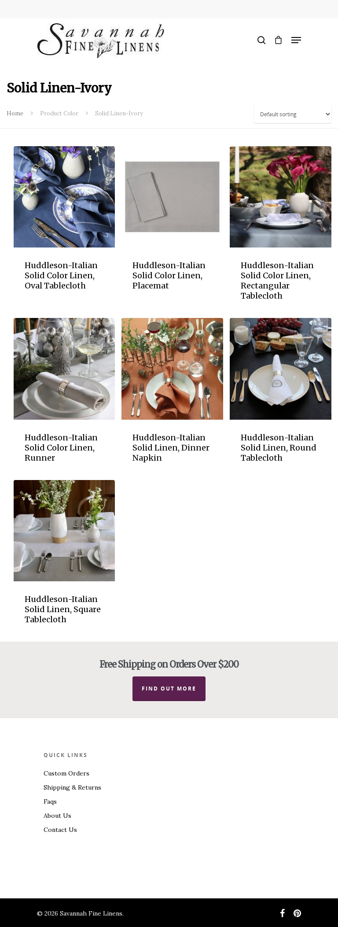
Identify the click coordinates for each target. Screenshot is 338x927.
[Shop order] (292, 114)
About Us (57, 816)
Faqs (50, 801)
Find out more (169, 688)
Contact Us (60, 830)
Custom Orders (66, 773)
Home (15, 113)
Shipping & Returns (72, 787)
